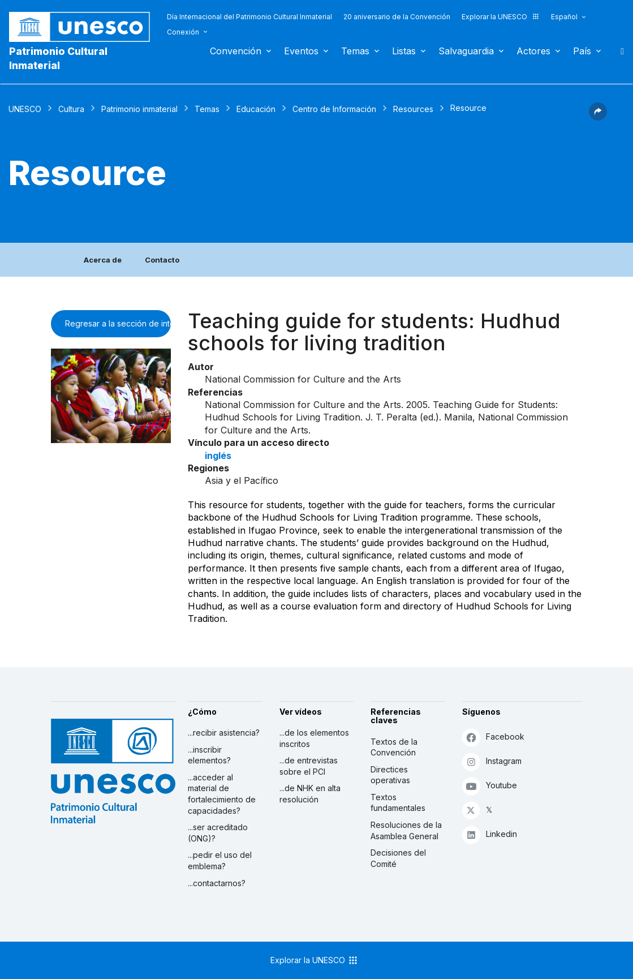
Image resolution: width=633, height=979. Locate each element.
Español (564, 16)
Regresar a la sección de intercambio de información (118, 323)
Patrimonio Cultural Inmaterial (58, 58)
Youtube (489, 786)
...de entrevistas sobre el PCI (308, 765)
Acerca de (103, 259)
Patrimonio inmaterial (139, 109)
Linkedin (489, 834)
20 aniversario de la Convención (396, 16)
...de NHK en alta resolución (310, 793)
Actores (533, 51)
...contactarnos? (217, 883)
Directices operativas (390, 775)
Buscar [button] (619, 51)
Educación (255, 109)
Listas (404, 51)
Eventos (301, 51)
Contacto (162, 259)
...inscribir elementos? (209, 755)
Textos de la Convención (394, 747)
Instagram (492, 761)
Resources (413, 109)
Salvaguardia (466, 51)
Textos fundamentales (398, 802)
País (582, 51)
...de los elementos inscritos (314, 738)
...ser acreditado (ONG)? (218, 832)
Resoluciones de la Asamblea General (406, 830)
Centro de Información (334, 109)
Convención (235, 51)
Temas (355, 51)
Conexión (183, 32)
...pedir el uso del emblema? (220, 860)
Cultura (71, 109)
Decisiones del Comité (398, 858)
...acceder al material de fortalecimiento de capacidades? (222, 793)
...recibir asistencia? (224, 732)
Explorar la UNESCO (501, 16)
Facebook (493, 737)
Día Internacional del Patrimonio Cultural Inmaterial (249, 16)
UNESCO (24, 109)
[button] (598, 117)
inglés (218, 455)
